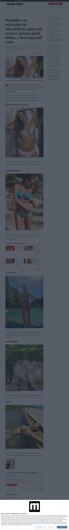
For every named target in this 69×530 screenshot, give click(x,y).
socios (10, 515)
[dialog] (34, 515)
